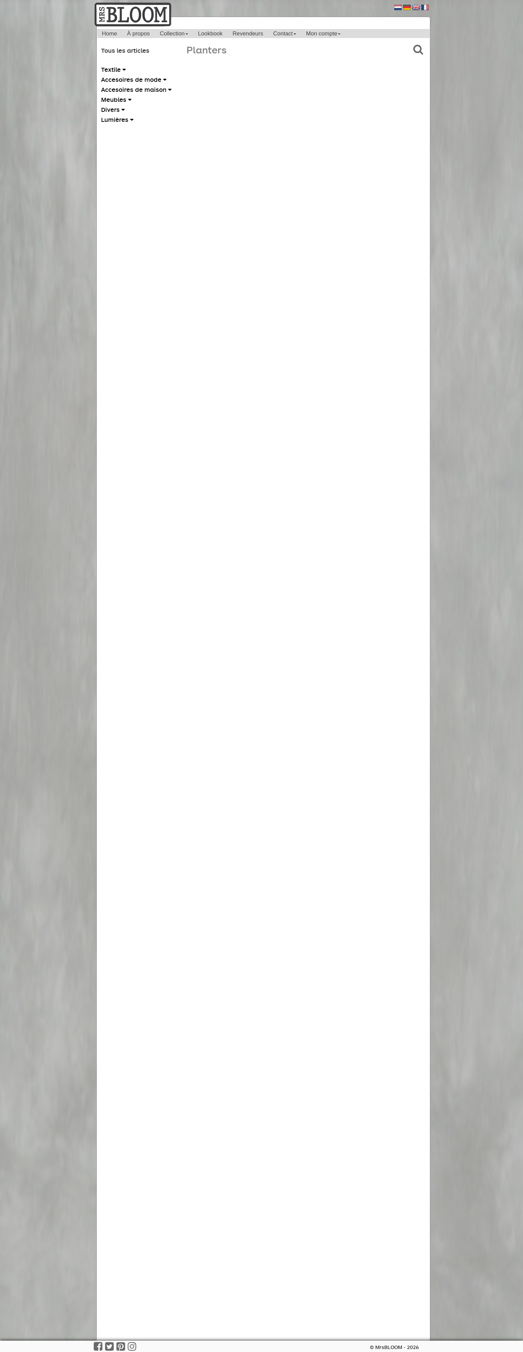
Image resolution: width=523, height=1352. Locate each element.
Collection (174, 33)
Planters (206, 49)
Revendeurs (247, 33)
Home (109, 33)
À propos (138, 33)
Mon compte (323, 33)
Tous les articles (125, 50)
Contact (284, 33)
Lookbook (210, 33)
